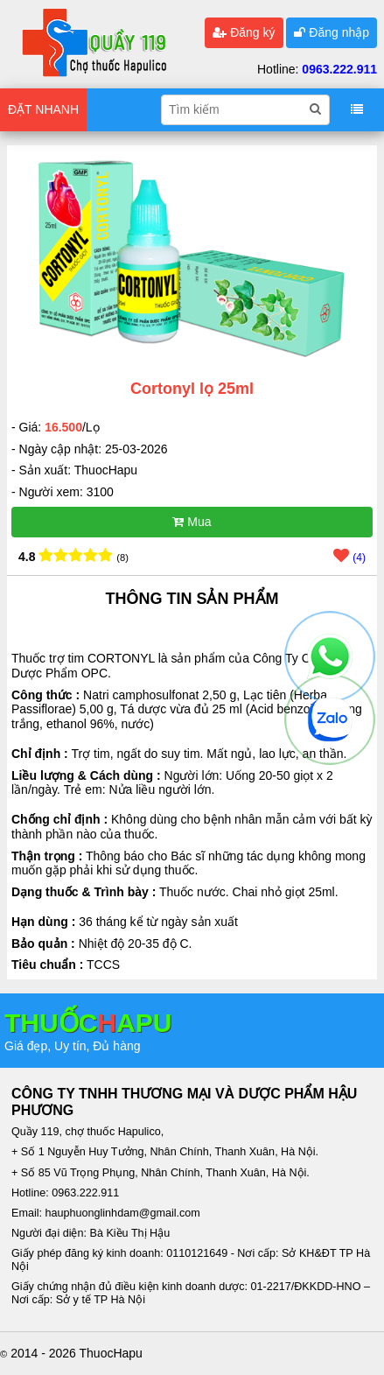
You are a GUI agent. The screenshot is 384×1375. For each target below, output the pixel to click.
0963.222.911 (339, 69)
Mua (191, 522)
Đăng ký (244, 32)
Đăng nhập (331, 32)
